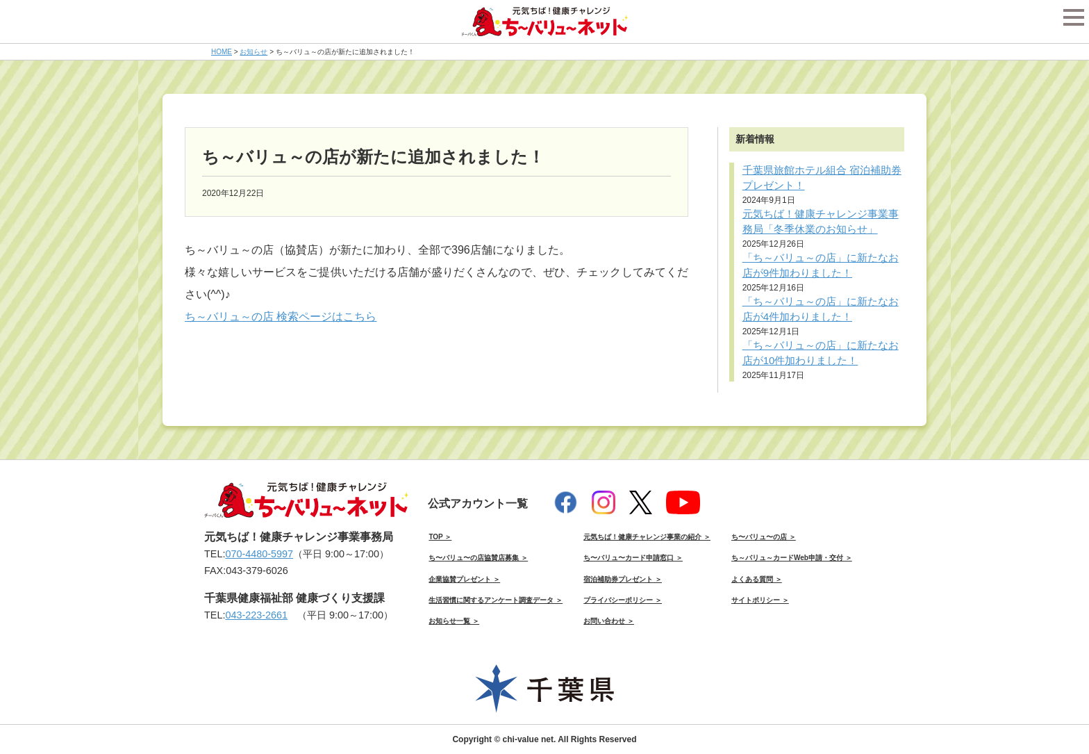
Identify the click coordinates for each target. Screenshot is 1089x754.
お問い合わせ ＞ (608, 621)
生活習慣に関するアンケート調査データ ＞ (496, 600)
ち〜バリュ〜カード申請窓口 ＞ (633, 558)
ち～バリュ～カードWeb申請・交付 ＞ (791, 558)
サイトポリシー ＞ (760, 600)
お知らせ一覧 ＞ (454, 621)
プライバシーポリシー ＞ (622, 600)
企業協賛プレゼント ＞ (464, 579)
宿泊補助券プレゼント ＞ (622, 579)
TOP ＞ (440, 537)
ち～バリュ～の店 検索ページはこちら (280, 316)
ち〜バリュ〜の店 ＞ (763, 537)
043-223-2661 (256, 615)
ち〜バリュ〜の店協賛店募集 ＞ (478, 558)
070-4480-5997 (259, 553)
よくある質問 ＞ (756, 579)
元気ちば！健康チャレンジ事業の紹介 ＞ (646, 537)
